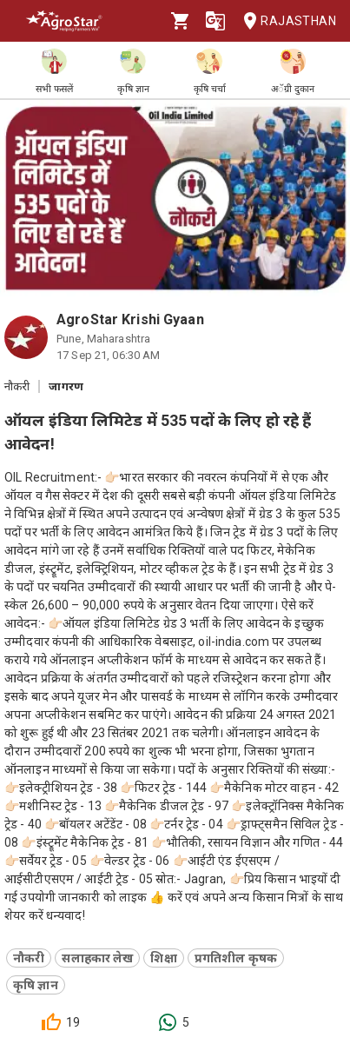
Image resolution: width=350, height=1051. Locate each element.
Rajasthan (284, 21)
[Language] (215, 20)
